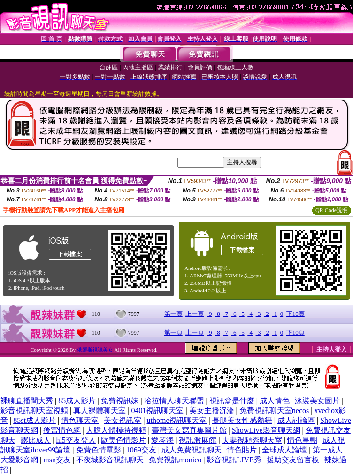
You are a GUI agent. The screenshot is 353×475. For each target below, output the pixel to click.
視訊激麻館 (197, 440)
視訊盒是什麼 (231, 401)
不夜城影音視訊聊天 (110, 460)
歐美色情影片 (123, 440)
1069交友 (141, 450)
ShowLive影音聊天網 (266, 430)
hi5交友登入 (75, 440)
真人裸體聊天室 (99, 410)
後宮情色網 (62, 430)
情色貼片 (242, 450)
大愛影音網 (19, 460)
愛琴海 (162, 440)
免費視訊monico (175, 460)
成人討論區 (296, 420)
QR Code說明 (331, 210)
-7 (225, 313)
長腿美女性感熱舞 (242, 420)
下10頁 (295, 313)
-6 (234, 313)
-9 (209, 313)
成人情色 (275, 401)
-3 (258, 313)
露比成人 (36, 440)
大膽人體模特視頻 (116, 430)
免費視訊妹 (119, 401)
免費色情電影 (98, 450)
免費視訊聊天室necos (274, 410)
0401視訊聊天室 (157, 410)
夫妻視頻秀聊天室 (252, 440)
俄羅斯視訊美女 (95, 349)
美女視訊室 (122, 420)
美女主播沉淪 (211, 410)
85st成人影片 (34, 420)
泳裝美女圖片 (317, 401)
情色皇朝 (302, 440)
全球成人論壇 (284, 450)
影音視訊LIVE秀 (234, 460)
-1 (274, 313)
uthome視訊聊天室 (176, 420)
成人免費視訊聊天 (191, 450)
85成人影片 (77, 401)
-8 (217, 313)
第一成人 (328, 450)
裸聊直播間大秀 (26, 401)
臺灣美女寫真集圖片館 (189, 430)
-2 (266, 313)
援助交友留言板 (293, 460)
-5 (242, 313)
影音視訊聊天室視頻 (34, 410)
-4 (250, 313)
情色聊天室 (80, 420)
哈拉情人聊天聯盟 (174, 401)
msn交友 (57, 460)
